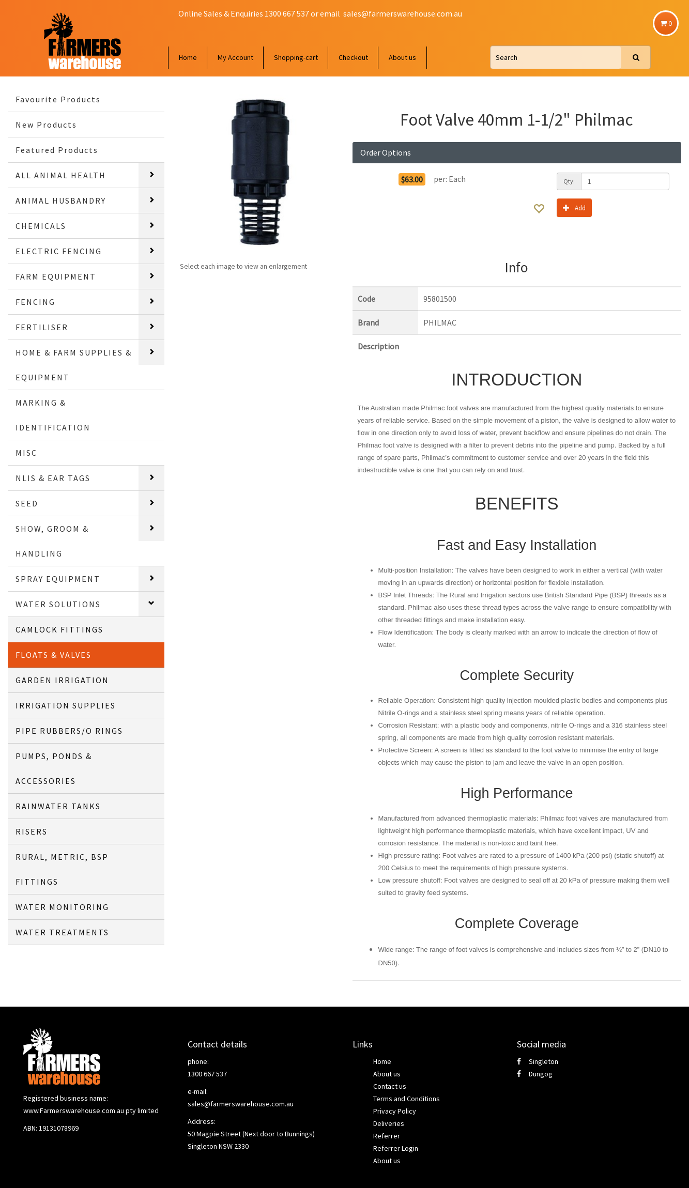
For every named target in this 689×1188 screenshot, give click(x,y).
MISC (26, 453)
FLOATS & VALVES (53, 655)
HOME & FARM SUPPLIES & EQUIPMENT (74, 364)
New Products (46, 124)
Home (188, 57)
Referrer (386, 1135)
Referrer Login (395, 1148)
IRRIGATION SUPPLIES (66, 705)
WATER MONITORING (62, 907)
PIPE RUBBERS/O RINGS (69, 731)
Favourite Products (58, 99)
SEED (27, 503)
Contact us (389, 1086)
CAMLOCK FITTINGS (59, 629)
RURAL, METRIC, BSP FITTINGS (62, 869)
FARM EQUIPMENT (56, 276)
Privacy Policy (394, 1111)
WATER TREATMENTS (62, 932)
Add (574, 207)
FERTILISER (42, 327)
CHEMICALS (41, 226)
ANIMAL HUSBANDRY (61, 200)
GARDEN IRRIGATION (62, 680)
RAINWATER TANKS (58, 806)
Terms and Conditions (406, 1098)
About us (402, 57)
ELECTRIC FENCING (59, 251)
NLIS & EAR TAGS (53, 478)
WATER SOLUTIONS (58, 604)
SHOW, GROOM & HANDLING (52, 541)
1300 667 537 (207, 1073)
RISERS (32, 831)
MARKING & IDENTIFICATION (53, 415)
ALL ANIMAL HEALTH (61, 175)
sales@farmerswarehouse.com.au (402, 13)
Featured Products (57, 150)
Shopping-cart (296, 57)
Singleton (537, 1061)
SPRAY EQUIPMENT (58, 579)
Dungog (535, 1073)
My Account (235, 57)
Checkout (353, 57)
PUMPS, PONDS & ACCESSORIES (54, 768)
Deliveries (388, 1123)
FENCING (35, 302)
